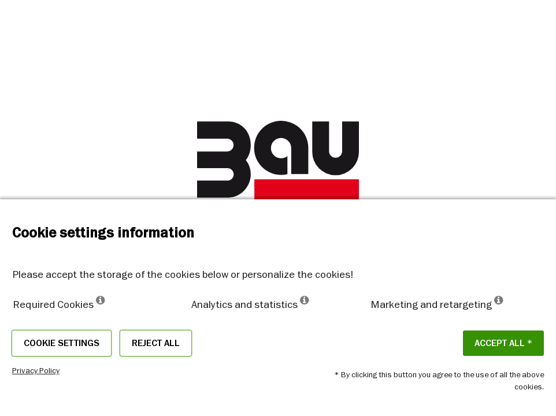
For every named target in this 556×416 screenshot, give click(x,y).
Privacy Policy (36, 370)
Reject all (156, 343)
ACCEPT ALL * (503, 343)
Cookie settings (61, 343)
